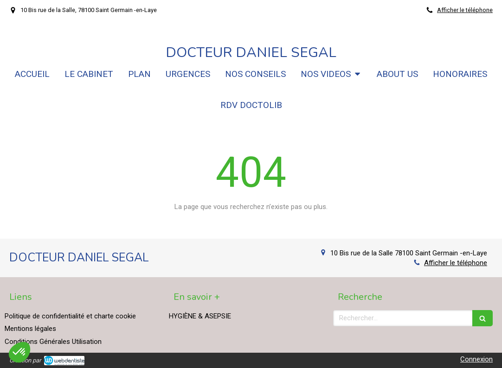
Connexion (476, 359)
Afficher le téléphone (465, 9)
